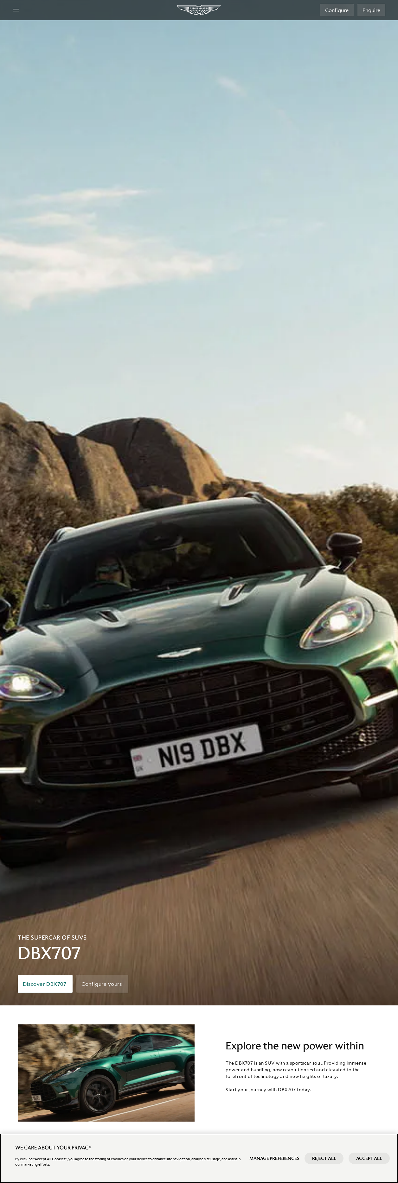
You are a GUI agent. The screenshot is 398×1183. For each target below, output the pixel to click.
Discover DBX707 (44, 983)
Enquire (371, 10)
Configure (337, 10)
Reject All (324, 1158)
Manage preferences (274, 1158)
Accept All (369, 1158)
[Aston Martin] (199, 10)
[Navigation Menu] (16, 10)
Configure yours (101, 983)
